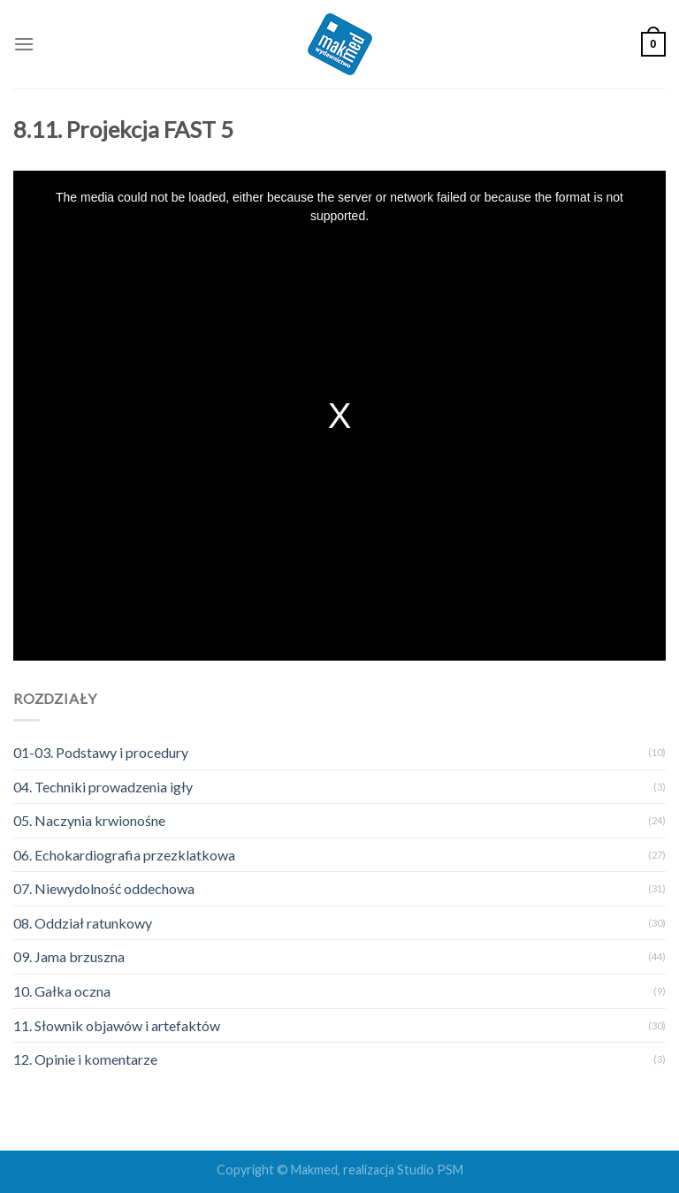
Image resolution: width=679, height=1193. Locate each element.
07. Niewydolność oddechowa (104, 888)
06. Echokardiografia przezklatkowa (124, 854)
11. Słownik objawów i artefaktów (116, 1025)
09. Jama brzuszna (69, 956)
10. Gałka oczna (62, 991)
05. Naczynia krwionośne (89, 820)
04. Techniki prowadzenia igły (103, 786)
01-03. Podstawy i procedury (100, 752)
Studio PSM (430, 1169)
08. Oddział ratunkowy (82, 922)
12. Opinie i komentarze (85, 1059)
